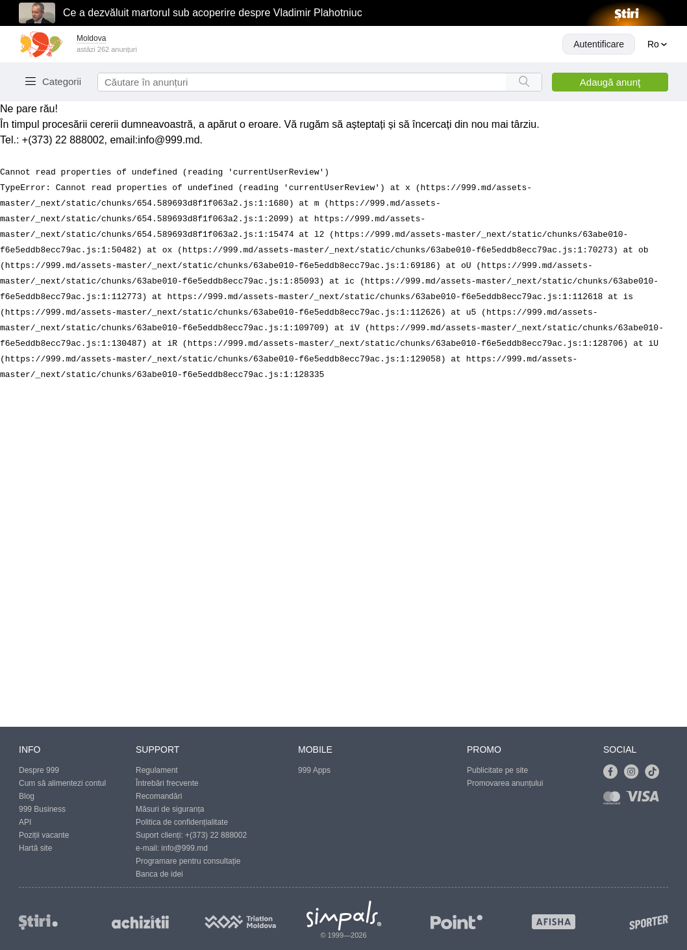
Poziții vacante (44, 835)
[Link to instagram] (634, 772)
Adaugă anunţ (610, 82)
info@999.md (168, 139)
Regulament (157, 770)
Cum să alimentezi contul (62, 783)
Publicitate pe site (497, 770)
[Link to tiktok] (655, 772)
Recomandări (159, 796)
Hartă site (35, 848)
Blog (26, 796)
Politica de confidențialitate (182, 822)
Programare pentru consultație (188, 861)
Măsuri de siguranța (170, 809)
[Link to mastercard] (614, 800)
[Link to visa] (645, 800)
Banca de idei (159, 874)
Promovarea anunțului (505, 783)
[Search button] (524, 82)
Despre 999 (39, 770)
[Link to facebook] (613, 772)
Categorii (61, 81)
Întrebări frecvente (167, 783)
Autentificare (598, 44)
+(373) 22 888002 (216, 835)
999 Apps (314, 770)
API (25, 822)
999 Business (42, 809)
